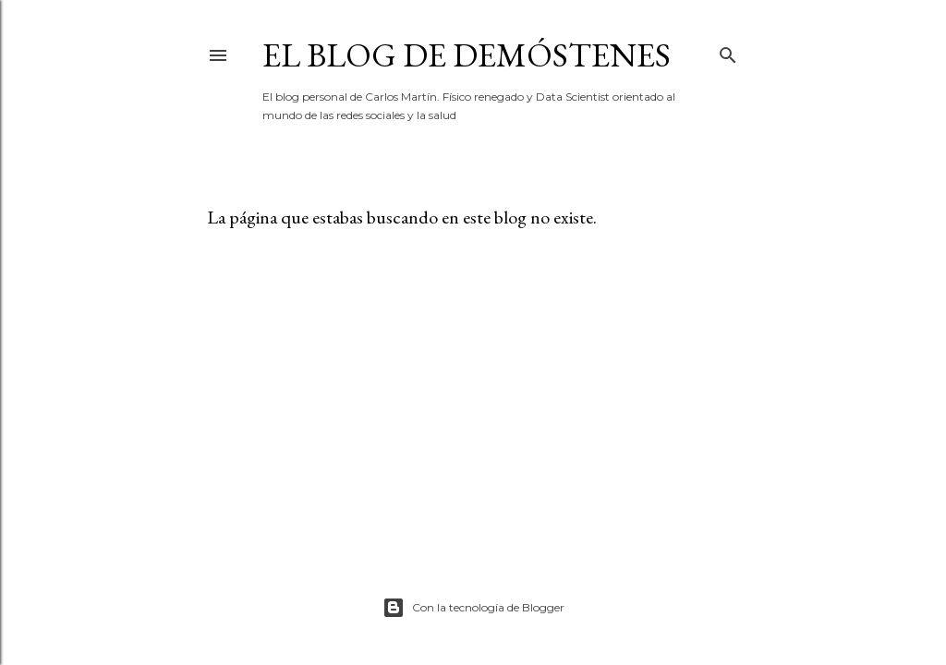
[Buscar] (728, 51)
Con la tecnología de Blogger (473, 608)
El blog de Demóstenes (466, 55)
